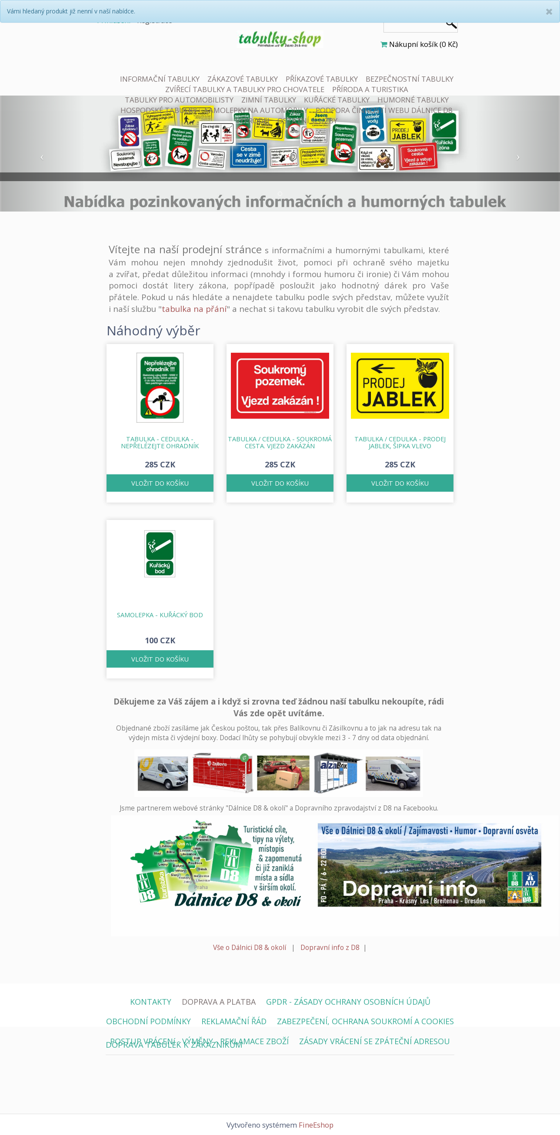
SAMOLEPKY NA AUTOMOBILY (256, 110)
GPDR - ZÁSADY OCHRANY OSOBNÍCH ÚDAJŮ (348, 1001)
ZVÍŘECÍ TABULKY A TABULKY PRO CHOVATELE (244, 89)
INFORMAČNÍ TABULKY (160, 79)
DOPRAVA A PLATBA (219, 1001)
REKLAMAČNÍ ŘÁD (234, 1021)
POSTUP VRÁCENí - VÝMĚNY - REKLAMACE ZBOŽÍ (199, 1041)
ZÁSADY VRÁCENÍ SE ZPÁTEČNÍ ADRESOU (374, 1041)
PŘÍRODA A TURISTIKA (370, 89)
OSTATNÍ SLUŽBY (307, 121)
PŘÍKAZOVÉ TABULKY (322, 79)
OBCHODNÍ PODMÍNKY (148, 1021)
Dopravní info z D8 (330, 947)
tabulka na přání (194, 308)
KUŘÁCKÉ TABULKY (337, 100)
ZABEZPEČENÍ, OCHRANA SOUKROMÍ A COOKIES (365, 1021)
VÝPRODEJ (253, 121)
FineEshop (316, 1125)
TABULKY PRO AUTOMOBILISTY (179, 100)
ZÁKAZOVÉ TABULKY (242, 79)
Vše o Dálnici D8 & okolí (249, 947)
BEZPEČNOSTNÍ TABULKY (409, 79)
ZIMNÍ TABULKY (268, 100)
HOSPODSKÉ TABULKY (158, 110)
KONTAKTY (150, 1001)
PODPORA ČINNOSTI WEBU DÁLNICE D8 (384, 110)
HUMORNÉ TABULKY (413, 100)
